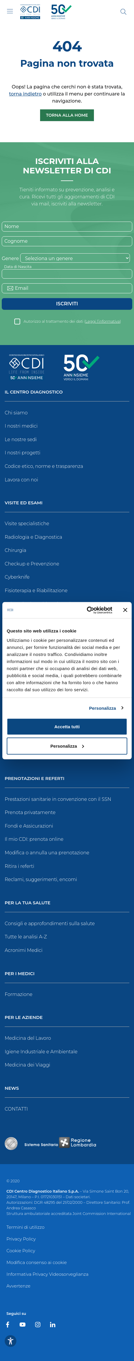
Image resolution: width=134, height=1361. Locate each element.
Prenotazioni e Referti (34, 778)
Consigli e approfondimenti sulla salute (50, 923)
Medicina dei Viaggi (27, 1065)
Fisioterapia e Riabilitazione (36, 590)
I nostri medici (21, 426)
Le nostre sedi (21, 439)
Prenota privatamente (30, 812)
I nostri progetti (22, 453)
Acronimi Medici (23, 950)
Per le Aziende (24, 1017)
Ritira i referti (19, 866)
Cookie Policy (20, 1250)
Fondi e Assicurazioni (29, 826)
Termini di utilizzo (25, 1227)
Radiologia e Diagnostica (33, 537)
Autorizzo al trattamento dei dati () (72, 321)
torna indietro (25, 94)
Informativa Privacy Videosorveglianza (47, 1274)
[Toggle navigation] (9, 11)
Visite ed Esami (23, 502)
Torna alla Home (67, 115)
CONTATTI (16, 1109)
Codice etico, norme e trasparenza (44, 466)
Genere (10, 258)
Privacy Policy (21, 1239)
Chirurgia (15, 550)
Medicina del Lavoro (28, 1038)
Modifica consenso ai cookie (36, 1262)
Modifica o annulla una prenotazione (47, 853)
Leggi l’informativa (102, 321)
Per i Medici (20, 973)
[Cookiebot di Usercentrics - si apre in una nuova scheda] (86, 610)
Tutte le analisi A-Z (26, 937)
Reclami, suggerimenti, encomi (41, 879)
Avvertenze (18, 1286)
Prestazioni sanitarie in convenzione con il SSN (58, 799)
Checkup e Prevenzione (32, 564)
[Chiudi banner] (125, 610)
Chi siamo (16, 413)
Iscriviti (67, 304)
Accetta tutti (67, 726)
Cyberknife (17, 577)
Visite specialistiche (27, 523)
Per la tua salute (27, 902)
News (12, 1088)
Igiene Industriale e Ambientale (41, 1051)
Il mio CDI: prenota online (34, 839)
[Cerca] (123, 11)
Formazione (18, 994)
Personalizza (102, 707)
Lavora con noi (21, 480)
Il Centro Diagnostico (34, 392)
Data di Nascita (18, 267)
